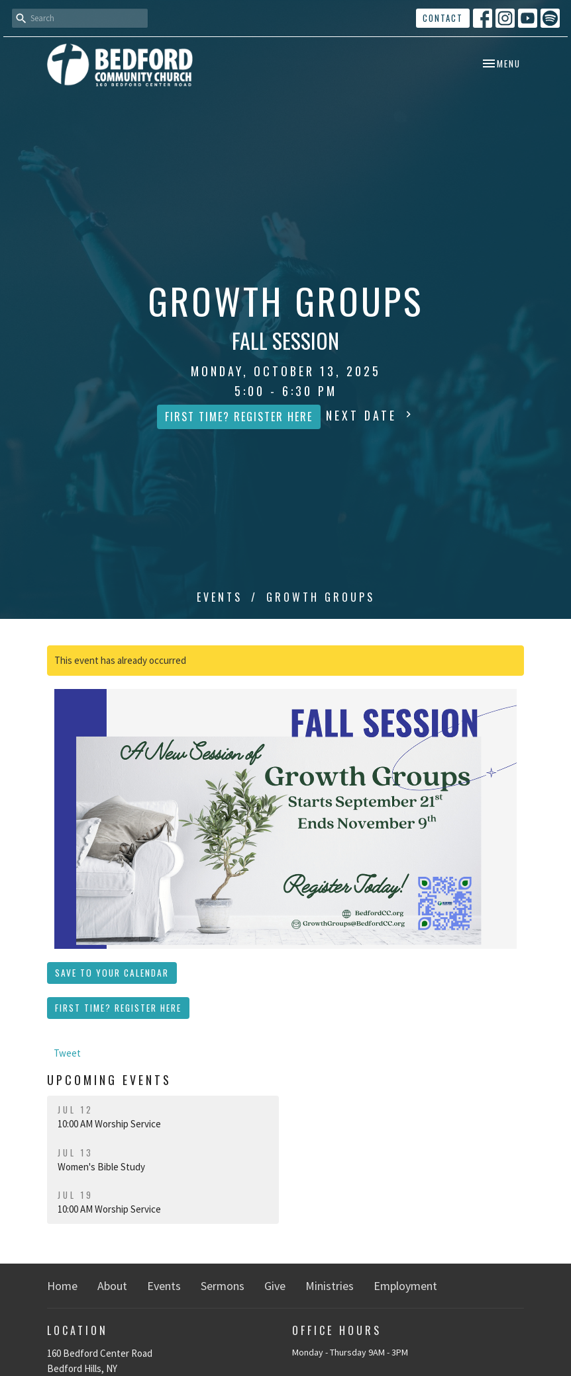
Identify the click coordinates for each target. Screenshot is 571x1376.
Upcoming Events (109, 1079)
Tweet (67, 1053)
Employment (405, 1285)
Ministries (329, 1285)
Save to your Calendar (112, 972)
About (112, 1285)
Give (275, 1285)
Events (219, 597)
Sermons (222, 1285)
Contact (443, 17)
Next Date (370, 415)
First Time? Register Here (239, 417)
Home (62, 1285)
